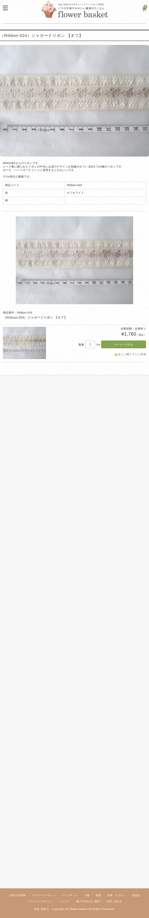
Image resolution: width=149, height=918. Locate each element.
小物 (86, 895)
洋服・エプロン (116, 895)
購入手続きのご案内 (88, 901)
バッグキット (70, 895)
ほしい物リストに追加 (132, 354)
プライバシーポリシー (40, 901)
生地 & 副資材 (17, 895)
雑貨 (98, 895)
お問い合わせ (114, 901)
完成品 (136, 895)
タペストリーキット (44, 895)
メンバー (64, 901)
